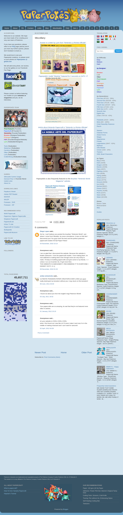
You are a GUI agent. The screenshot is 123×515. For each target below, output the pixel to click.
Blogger (65, 509)
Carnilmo (7, 150)
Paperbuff (100, 88)
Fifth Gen (100, 107)
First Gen (100, 98)
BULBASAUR (110, 275)
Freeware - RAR (9, 202)
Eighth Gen (101, 113)
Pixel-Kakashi (101, 79)
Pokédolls (100, 120)
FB (22, 28)
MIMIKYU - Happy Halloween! (112, 367)
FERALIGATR (111, 348)
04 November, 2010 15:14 (49, 243)
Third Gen (100, 103)
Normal (99, 186)
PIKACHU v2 (110, 223)
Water (99, 197)
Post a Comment (43, 333)
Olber (6, 152)
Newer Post (40, 352)
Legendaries (101, 143)
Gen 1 (75, 28)
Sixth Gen (100, 109)
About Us (7, 183)
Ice (98, 184)
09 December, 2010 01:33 (49, 269)
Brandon (100, 72)
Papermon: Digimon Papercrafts (15, 216)
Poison (99, 188)
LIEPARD (109, 258)
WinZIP (6, 199)
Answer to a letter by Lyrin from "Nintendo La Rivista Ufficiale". (63, 43)
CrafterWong (8, 157)
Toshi (6, 146)
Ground (99, 182)
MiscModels (57, 28)
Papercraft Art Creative (12, 227)
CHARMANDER (111, 294)
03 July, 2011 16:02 (46, 296)
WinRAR (7, 197)
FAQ (67, 28)
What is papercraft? (10, 488)
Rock (98, 193)
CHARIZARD (110, 240)
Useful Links (8, 181)
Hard (98, 64)
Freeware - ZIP (9, 205)
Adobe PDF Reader (10, 194)
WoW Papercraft (9, 213)
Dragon (99, 165)
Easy (98, 60)
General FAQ (8, 179)
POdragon (100, 83)
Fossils (99, 141)
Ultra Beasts (101, 148)
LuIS (5, 154)
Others (99, 92)
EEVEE (108, 311)
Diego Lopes (44, 231)
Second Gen (101, 100)
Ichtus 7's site (8, 224)
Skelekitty (100, 85)
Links (39, 28)
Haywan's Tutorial (10, 493)
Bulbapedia (8, 230)
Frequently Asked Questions (106, 386)
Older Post (87, 352)
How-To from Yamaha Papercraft (15, 491)
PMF (98, 81)
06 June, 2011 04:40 (47, 284)
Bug (98, 160)
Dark (98, 163)
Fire (98, 173)
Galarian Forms (102, 133)
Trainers (99, 152)
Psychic (99, 190)
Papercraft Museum (10, 232)
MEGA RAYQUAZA (110, 329)
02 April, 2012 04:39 (47, 328)
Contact (30, 28)
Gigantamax (101, 139)
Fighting (99, 171)
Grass (99, 180)
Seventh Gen (101, 111)
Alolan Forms (101, 135)
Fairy (98, 169)
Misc (47, 28)
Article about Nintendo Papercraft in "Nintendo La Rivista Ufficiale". (63, 127)
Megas (99, 137)
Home (6, 28)
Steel (98, 195)
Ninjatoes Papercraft (11, 219)
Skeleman (7, 148)
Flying (99, 175)
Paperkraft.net (9, 222)
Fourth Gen (101, 105)
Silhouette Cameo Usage (12, 177)
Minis (98, 122)
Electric (99, 167)
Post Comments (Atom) (52, 357)
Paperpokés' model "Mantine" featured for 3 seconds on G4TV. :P (63, 76)
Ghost (99, 178)
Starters (99, 130)
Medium (99, 62)
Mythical (99, 145)
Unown (99, 150)
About (15, 28)
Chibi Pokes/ (101, 124)
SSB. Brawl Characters (105, 154)
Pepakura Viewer (10, 191)
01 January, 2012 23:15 (48, 311)
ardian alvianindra (46, 276)
